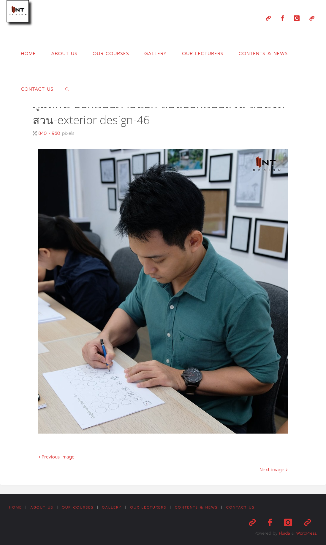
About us (41, 507)
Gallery (112, 507)
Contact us (241, 507)
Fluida (283, 532)
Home (15, 507)
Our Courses (78, 507)
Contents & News (196, 507)
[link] (67, 89)
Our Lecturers (148, 507)
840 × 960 (50, 133)
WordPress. (306, 532)
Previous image (56, 456)
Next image (274, 469)
